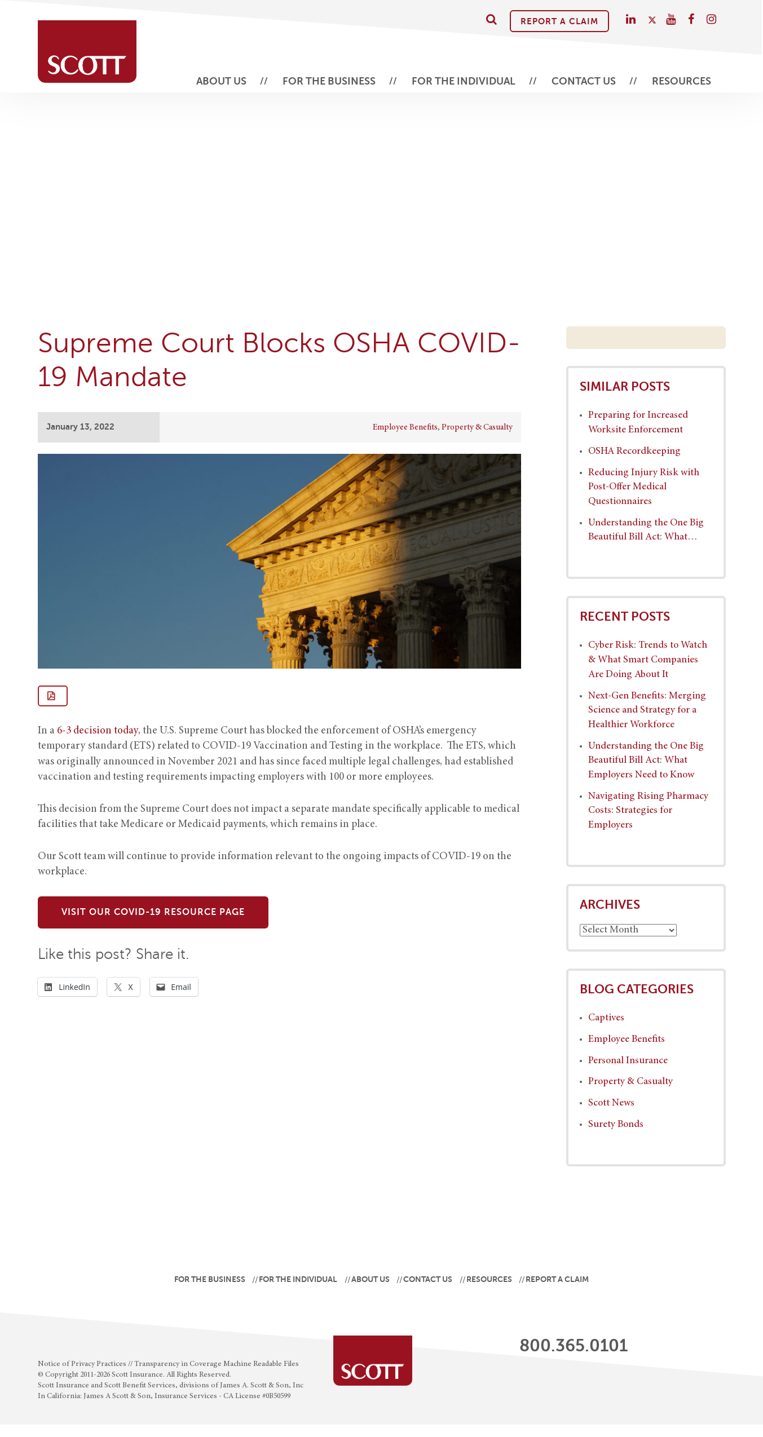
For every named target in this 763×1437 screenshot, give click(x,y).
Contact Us (584, 81)
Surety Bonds (615, 1125)
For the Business (329, 81)
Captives (606, 1018)
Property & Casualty (477, 427)
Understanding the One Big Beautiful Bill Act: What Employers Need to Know (646, 760)
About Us (221, 81)
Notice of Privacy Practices (82, 1364)
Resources (681, 81)
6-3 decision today (97, 731)
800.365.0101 (573, 1345)
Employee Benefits (405, 427)
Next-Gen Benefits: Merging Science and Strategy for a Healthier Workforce (647, 710)
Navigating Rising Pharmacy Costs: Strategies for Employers (648, 811)
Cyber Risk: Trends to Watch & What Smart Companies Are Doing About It (647, 659)
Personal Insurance (628, 1061)
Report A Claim (559, 21)
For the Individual (463, 81)
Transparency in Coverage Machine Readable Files (216, 1364)
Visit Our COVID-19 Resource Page (153, 912)
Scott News (611, 1103)
